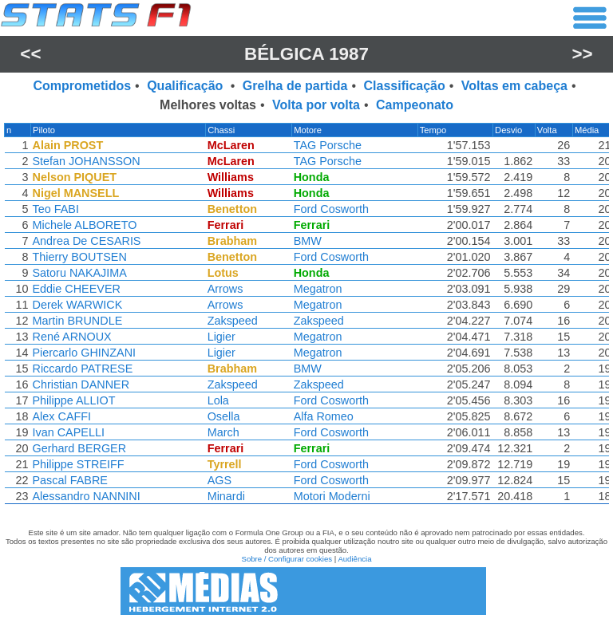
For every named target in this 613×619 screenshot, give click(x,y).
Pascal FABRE (68, 480)
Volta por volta (316, 105)
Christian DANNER (80, 384)
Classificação (404, 86)
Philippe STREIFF (77, 464)
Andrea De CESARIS (85, 241)
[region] (306, 317)
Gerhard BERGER (78, 448)
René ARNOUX (70, 336)
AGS (220, 480)
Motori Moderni (333, 496)
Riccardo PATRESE (81, 368)
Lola (219, 400)
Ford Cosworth (332, 209)
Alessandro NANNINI (85, 496)
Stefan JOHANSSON (85, 161)
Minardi (227, 496)
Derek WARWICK (76, 304)
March (224, 432)
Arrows (226, 288)
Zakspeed (233, 320)
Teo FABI (54, 209)
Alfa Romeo (325, 416)
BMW (309, 241)
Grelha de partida (295, 86)
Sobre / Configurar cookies (286, 558)
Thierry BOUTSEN (78, 256)
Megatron (319, 288)
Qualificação (187, 86)
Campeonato (414, 105)
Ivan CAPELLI (67, 432)
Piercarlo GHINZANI (83, 352)
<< (30, 54)
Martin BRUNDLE (76, 320)
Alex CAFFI (60, 416)
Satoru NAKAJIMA (78, 272)
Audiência (354, 558)
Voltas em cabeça (514, 86)
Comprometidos (82, 86)
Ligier (222, 336)
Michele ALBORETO (83, 225)
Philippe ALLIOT (72, 400)
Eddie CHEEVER (75, 288)
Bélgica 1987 (306, 54)
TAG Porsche (329, 145)
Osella (224, 416)
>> (582, 54)
